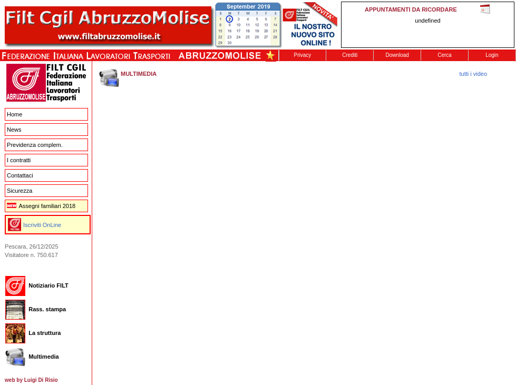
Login (491, 55)
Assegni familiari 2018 (41, 206)
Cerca (444, 55)
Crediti (349, 55)
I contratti (19, 160)
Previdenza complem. (35, 145)
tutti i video (474, 74)
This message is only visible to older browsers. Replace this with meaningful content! (427, 25)
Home (14, 114)
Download (396, 55)
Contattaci (20, 175)
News (14, 129)
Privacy (302, 55)
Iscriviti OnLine (42, 225)
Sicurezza (19, 190)
